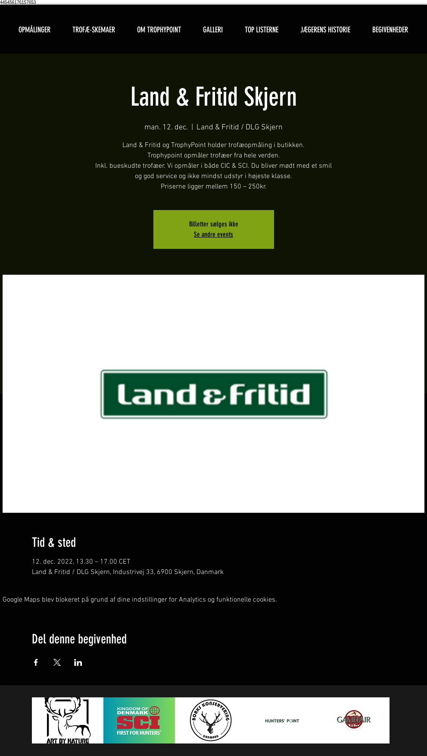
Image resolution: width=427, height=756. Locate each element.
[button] (94, 30)
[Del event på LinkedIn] (78, 662)
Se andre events (213, 234)
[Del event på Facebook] (36, 662)
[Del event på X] (57, 662)
